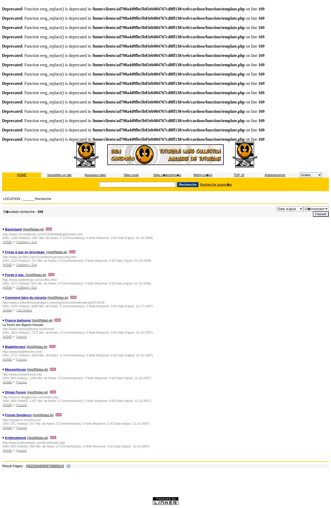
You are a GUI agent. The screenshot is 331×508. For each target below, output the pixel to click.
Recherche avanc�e (216, 184)
